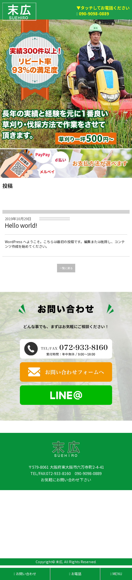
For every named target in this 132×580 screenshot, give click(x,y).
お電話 (75, 573)
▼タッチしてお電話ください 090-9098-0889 (103, 11)
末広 (59, 561)
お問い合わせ (25, 573)
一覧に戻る (66, 268)
